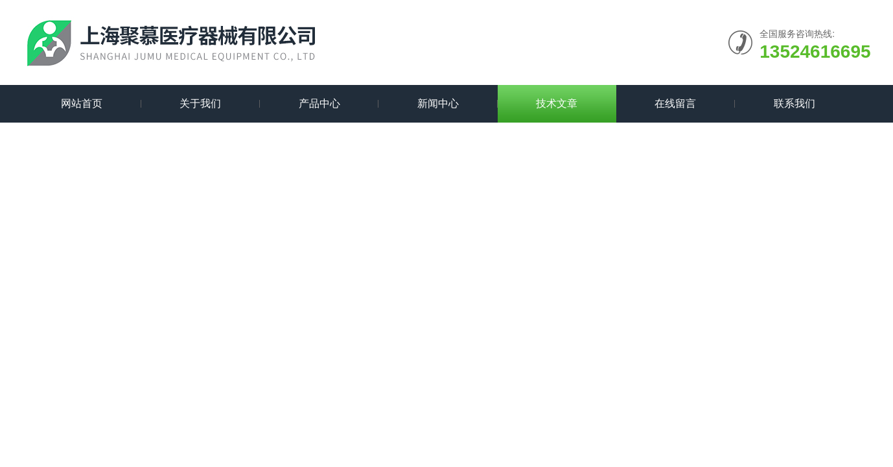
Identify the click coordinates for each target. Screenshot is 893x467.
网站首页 (81, 103)
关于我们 (200, 103)
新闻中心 (438, 103)
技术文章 (556, 103)
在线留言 (675, 103)
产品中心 (319, 103)
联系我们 (794, 103)
